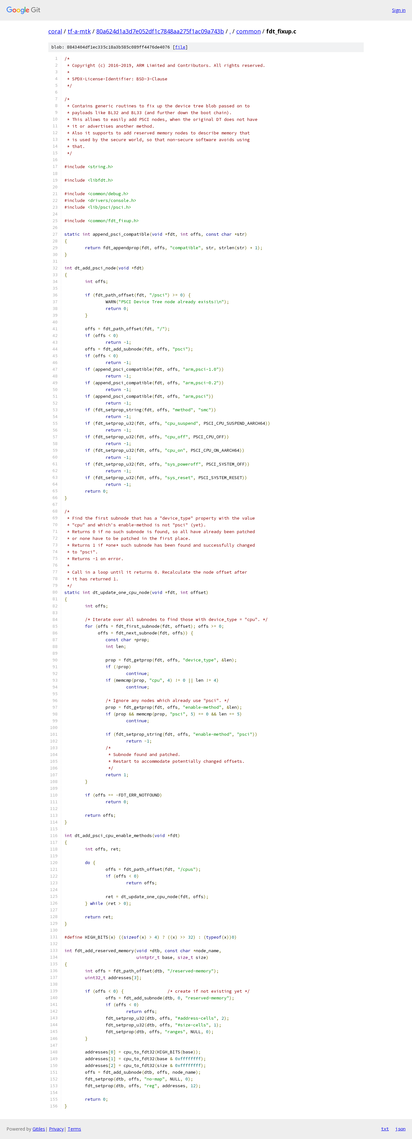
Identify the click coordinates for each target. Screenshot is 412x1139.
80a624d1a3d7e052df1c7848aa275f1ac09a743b (160, 31)
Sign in (399, 10)
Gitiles (39, 1129)
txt (385, 1129)
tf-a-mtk (79, 31)
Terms (74, 1129)
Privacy (56, 1129)
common (248, 31)
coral (55, 31)
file (180, 47)
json (400, 1129)
